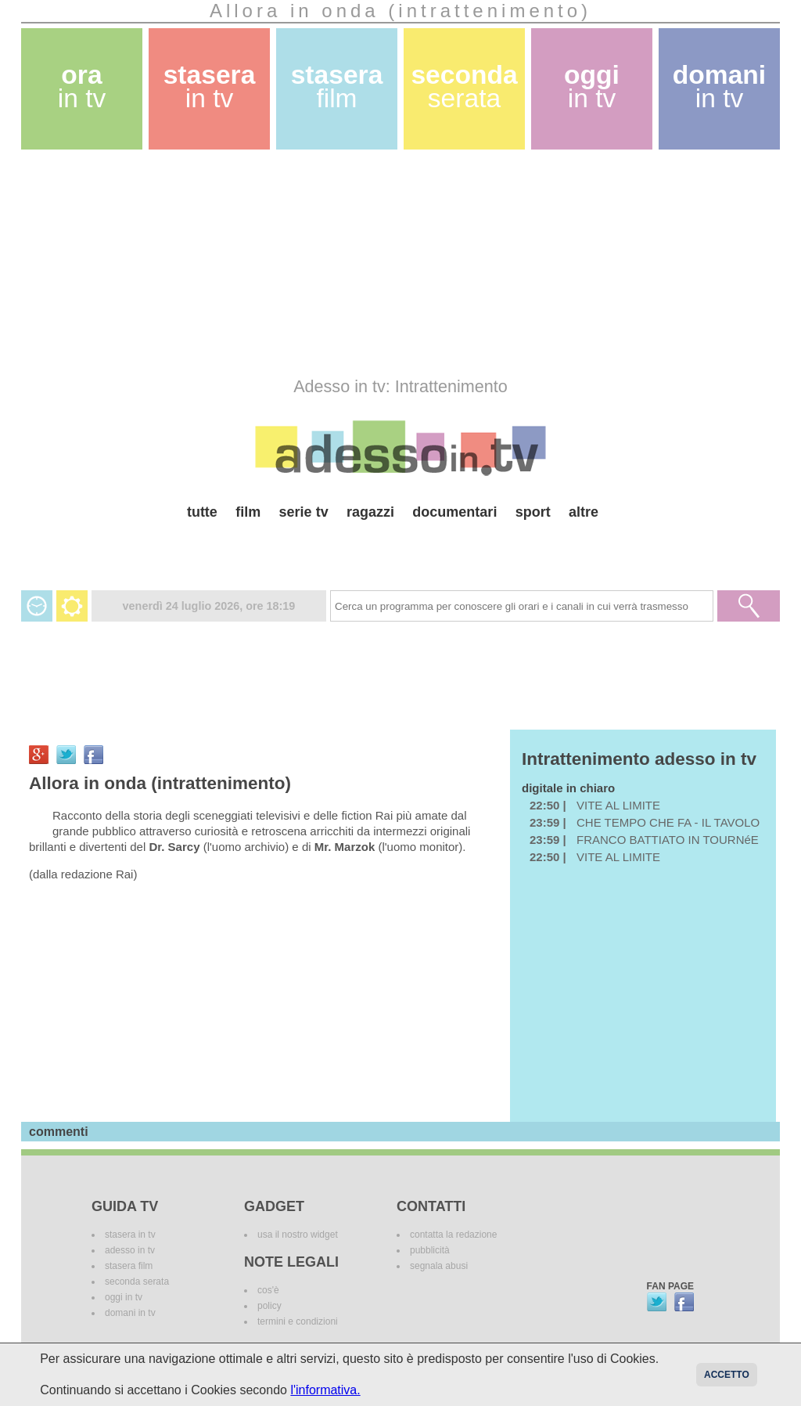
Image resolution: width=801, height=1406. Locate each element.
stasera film (129, 1265)
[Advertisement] (400, 263)
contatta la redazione (453, 1234)
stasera (209, 86)
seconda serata (137, 1281)
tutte (202, 512)
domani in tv (130, 1312)
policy (269, 1305)
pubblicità (430, 1250)
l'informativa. (325, 1390)
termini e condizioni (297, 1321)
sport (533, 512)
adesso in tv (130, 1250)
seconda (464, 86)
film (247, 512)
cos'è (268, 1290)
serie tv (304, 512)
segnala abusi (439, 1265)
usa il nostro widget (297, 1234)
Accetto (726, 1374)
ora (82, 86)
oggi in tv (123, 1297)
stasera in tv (130, 1234)
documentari (454, 512)
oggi (592, 86)
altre (583, 512)
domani (719, 86)
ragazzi (370, 512)
